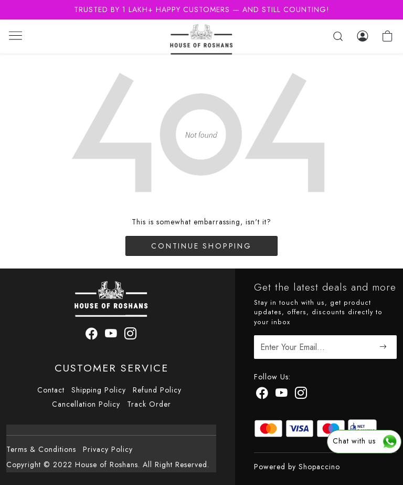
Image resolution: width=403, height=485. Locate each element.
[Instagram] (301, 394)
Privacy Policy (108, 449)
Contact (51, 390)
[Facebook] (262, 394)
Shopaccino (319, 466)
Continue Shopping (201, 246)
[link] (338, 36)
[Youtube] (281, 394)
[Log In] (362, 36)
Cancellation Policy (86, 404)
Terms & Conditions (41, 449)
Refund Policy (157, 390)
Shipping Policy (98, 390)
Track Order (149, 404)
